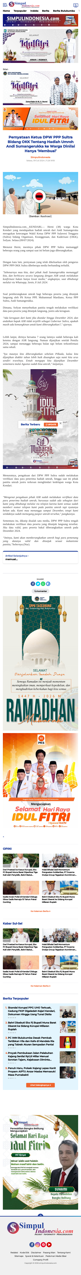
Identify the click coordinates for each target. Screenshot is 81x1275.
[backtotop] (40, 1216)
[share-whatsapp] (43, 584)
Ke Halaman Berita (41, 911)
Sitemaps (18, 1256)
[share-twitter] (38, 584)
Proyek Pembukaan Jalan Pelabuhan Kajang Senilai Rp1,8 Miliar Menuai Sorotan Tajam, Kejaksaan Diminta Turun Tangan (30, 1056)
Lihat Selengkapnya (40, 1085)
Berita (45, 10)
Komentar (40, 591)
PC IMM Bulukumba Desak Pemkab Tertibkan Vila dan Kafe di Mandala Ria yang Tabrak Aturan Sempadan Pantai (31, 1041)
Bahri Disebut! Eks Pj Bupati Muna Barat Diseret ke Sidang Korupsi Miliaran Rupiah (58, 899)
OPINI (7, 849)
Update (51, 424)
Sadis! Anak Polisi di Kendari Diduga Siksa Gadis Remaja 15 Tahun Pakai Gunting (20, 899)
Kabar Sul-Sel (12, 923)
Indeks (34, 10)
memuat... (11, 559)
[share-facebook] (33, 584)
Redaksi (14, 1252)
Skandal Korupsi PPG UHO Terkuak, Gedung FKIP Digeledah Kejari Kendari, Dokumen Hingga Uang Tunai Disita (31, 1011)
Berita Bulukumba (64, 10)
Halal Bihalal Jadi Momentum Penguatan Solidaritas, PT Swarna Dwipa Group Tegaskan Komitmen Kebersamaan (58, 872)
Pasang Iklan (49, 1252)
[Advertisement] (40, 1104)
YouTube (51, 1246)
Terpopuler (20, 10)
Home (6, 10)
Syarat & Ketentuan (34, 1256)
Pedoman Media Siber (56, 1256)
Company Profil (40, 1260)
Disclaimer (36, 1252)
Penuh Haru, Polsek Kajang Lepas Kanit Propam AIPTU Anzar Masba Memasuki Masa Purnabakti (32, 1071)
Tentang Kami (64, 1252)
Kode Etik (24, 1252)
